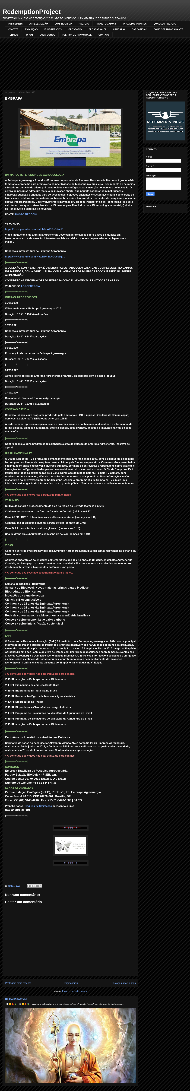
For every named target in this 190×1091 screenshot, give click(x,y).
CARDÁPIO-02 (139, 29)
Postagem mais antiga (123, 983)
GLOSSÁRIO (75, 29)
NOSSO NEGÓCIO (26, 214)
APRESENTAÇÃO (38, 23)
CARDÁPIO (119, 29)
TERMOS (13, 35)
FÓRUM (29, 35)
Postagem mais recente (18, 983)
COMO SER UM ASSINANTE (168, 29)
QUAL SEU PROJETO (165, 23)
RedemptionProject (32, 11)
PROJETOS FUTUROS (135, 23)
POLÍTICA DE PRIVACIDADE (77, 35)
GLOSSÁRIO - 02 (97, 29)
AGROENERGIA (30, 286)
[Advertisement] (95, 61)
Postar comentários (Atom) (74, 991)
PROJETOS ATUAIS (106, 23)
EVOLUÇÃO (31, 29)
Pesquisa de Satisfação (38, 806)
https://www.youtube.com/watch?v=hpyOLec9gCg (35, 256)
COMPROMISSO (63, 23)
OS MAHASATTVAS (16, 999)
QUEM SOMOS (47, 35)
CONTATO (103, 35)
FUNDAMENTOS (53, 29)
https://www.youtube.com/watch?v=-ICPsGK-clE (34, 229)
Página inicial (15, 23)
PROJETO (84, 23)
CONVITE (13, 29)
